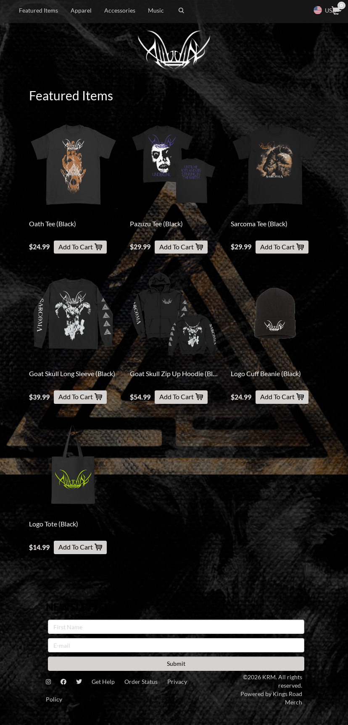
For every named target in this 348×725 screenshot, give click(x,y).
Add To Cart (80, 247)
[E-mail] (176, 645)
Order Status (141, 681)
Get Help (103, 681)
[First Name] (176, 627)
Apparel (81, 10)
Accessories (119, 10)
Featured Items (38, 10)
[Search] (219, 10)
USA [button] (327, 10)
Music (156, 10)
